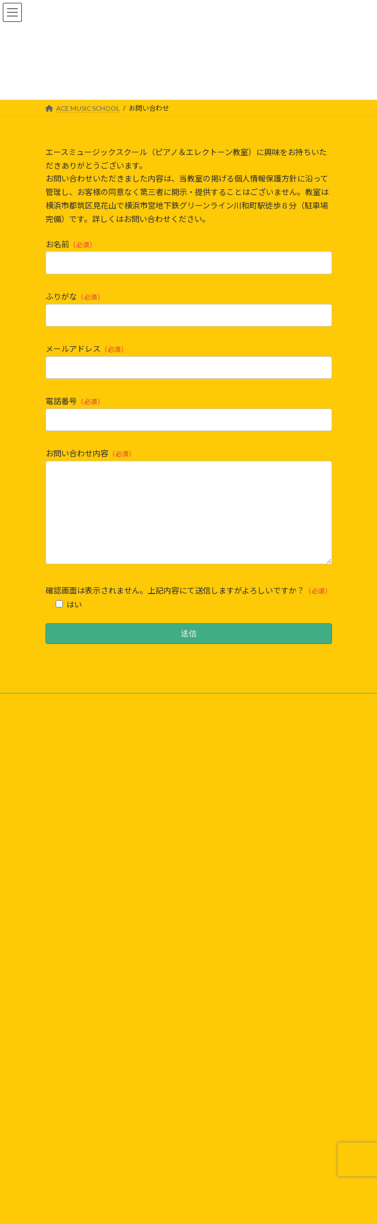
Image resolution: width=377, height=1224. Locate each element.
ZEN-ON (68, 1067)
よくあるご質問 (79, 953)
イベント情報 (76, 938)
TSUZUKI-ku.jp (77, 1136)
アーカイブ (72, 1013)
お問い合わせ (76, 983)
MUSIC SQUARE (80, 1095)
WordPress (134, 1206)
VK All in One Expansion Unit (252, 1206)
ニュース (69, 923)
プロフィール (76, 968)
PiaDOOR (70, 1081)
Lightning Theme (186, 1206)
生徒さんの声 (76, 998)
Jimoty (66, 1109)
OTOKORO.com (80, 1123)
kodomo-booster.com (88, 1150)
